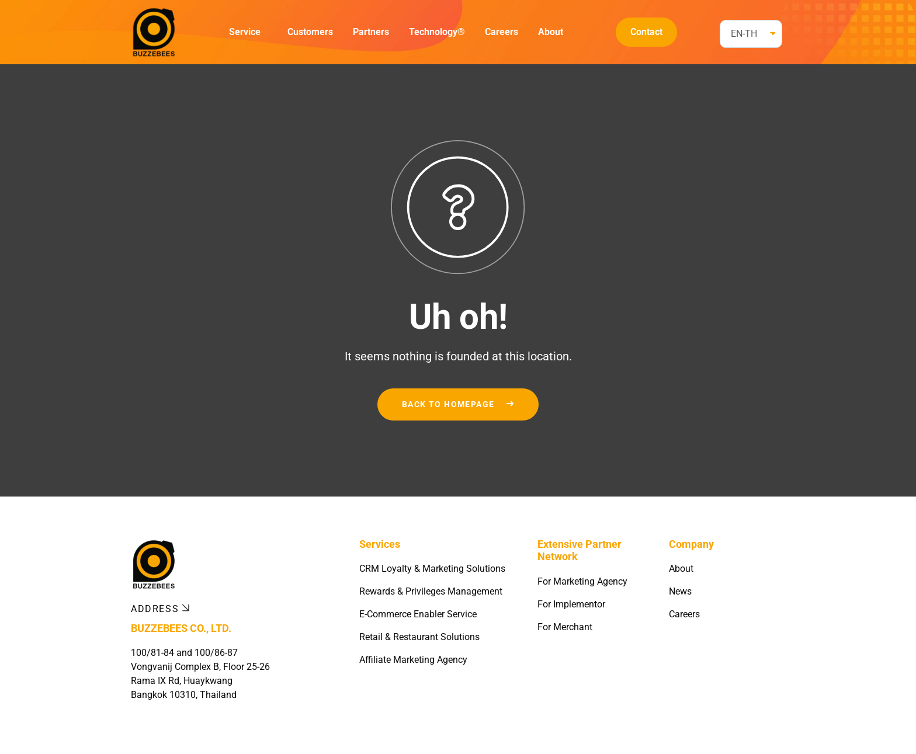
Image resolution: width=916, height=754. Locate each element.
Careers (501, 31)
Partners (371, 31)
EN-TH (744, 33)
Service (245, 31)
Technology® (437, 31)
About (550, 31)
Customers (310, 31)
